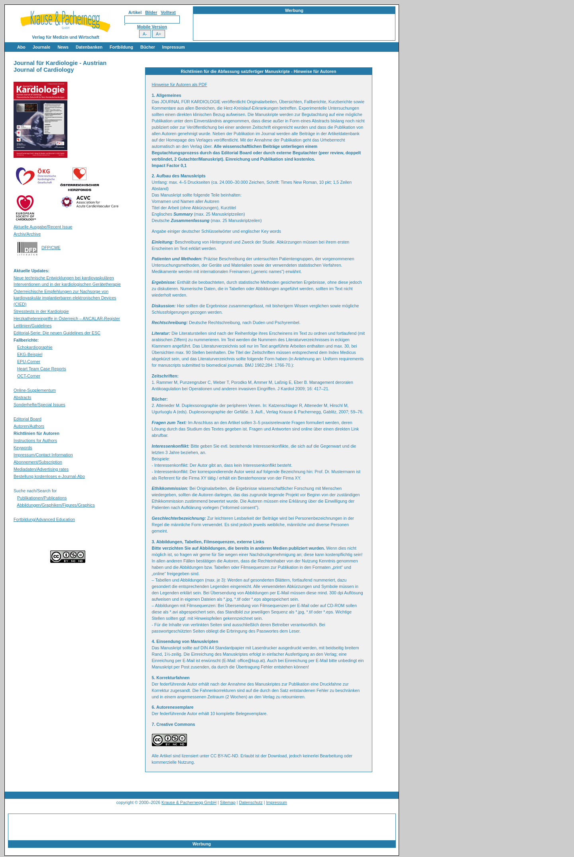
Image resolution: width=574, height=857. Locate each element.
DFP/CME (51, 247)
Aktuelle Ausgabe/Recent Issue (43, 226)
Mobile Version (152, 26)
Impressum (173, 47)
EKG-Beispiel (29, 354)
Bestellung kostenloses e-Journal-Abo (49, 476)
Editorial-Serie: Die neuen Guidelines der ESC (57, 332)
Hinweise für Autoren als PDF (179, 84)
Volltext (168, 12)
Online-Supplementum (35, 390)
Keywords (23, 447)
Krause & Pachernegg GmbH (188, 802)
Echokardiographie (35, 347)
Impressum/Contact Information (43, 454)
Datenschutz (251, 802)
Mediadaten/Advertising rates (41, 469)
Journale (41, 47)
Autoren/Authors (29, 426)
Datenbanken (89, 47)
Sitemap (228, 802)
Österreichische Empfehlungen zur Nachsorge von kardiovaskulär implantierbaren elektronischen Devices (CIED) (65, 298)
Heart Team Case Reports (41, 368)
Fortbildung (121, 47)
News (63, 47)
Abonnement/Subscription (38, 462)
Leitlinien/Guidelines (32, 325)
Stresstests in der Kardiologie (41, 311)
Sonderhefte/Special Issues (39, 404)
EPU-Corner (28, 361)
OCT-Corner (28, 375)
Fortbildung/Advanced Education (44, 519)
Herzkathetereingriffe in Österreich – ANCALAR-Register (67, 318)
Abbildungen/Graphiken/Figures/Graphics (55, 505)
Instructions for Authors (35, 440)
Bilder (151, 12)
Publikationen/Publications (42, 497)
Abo (21, 47)
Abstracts (22, 397)
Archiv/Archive (27, 234)
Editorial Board (27, 419)
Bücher (147, 47)
